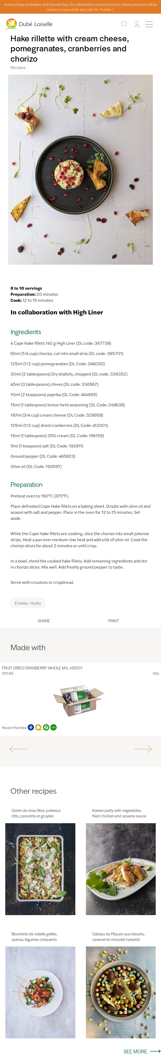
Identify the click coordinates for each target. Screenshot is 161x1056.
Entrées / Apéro (28, 603)
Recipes (18, 67)
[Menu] (149, 24)
